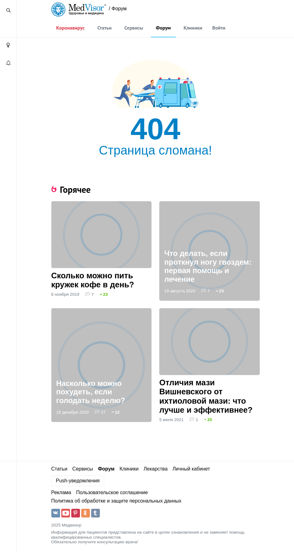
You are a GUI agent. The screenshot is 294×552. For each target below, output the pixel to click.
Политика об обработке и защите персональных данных (116, 500)
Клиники (193, 28)
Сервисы (133, 28)
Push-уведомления (78, 480)
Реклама (61, 492)
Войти (218, 28)
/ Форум (118, 8)
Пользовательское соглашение (112, 492)
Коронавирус (70, 28)
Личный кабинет (191, 468)
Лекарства (155, 468)
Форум (163, 28)
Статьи (104, 28)
